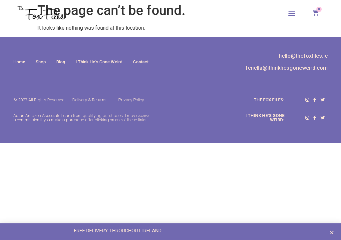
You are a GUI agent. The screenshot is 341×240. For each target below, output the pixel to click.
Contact (141, 61)
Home (19, 61)
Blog (60, 61)
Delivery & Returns (89, 99)
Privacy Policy (131, 99)
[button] (291, 13)
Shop (41, 61)
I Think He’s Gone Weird (99, 61)
